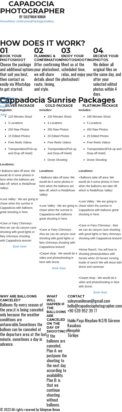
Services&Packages (32, 21)
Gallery (49, 21)
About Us (13, 21)
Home (4, 21)
